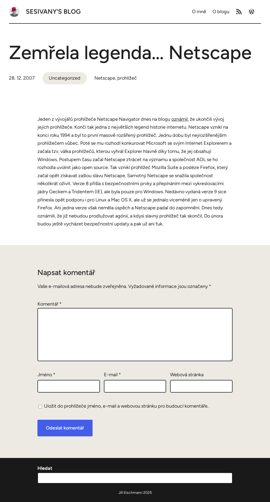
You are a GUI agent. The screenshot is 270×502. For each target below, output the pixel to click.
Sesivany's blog (53, 11)
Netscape (104, 78)
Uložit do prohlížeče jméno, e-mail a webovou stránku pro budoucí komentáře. (126, 406)
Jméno (46, 375)
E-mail (112, 375)
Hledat (44, 468)
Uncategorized (64, 78)
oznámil (179, 119)
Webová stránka (187, 375)
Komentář (49, 304)
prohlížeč (127, 78)
